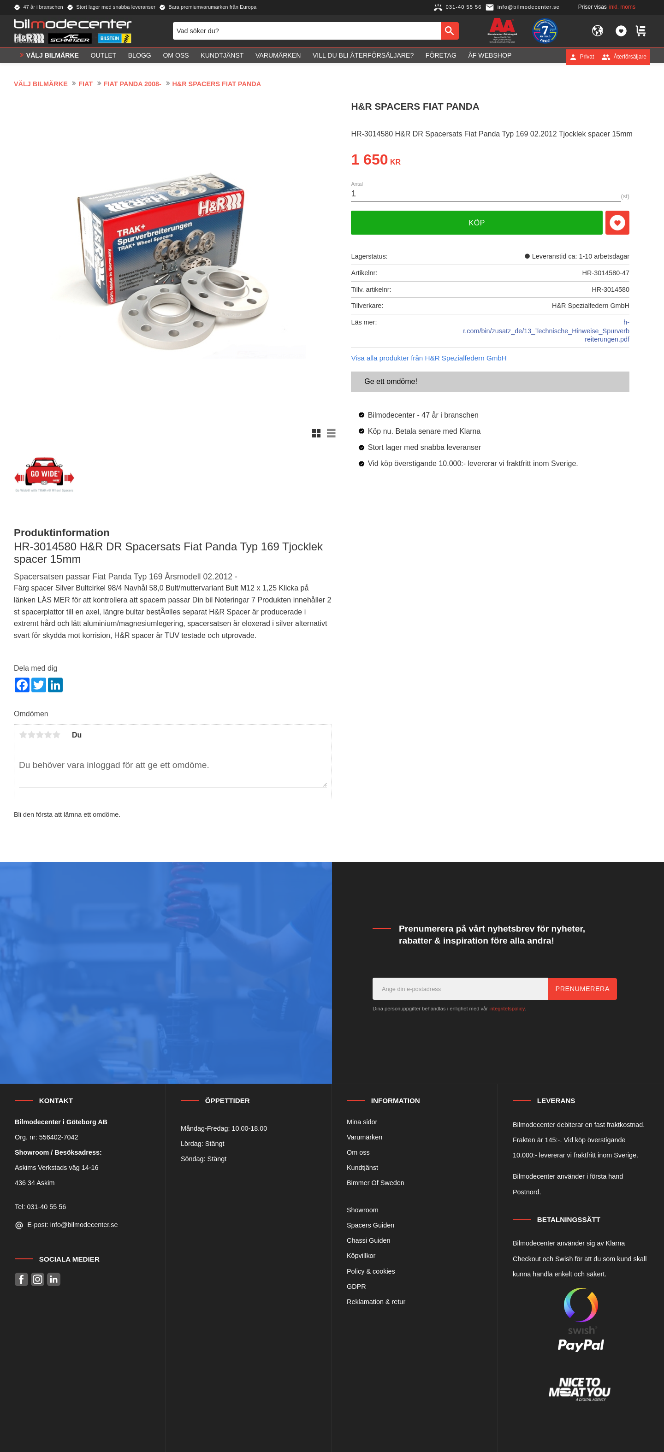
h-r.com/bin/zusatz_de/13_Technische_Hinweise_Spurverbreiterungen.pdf (546, 331)
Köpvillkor (361, 1255)
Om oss (358, 1152)
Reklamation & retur (376, 1301)
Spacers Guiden (370, 1225)
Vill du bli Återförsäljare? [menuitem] (363, 56)
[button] (621, 31)
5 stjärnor (56, 735)
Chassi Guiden (368, 1240)
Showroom (363, 1210)
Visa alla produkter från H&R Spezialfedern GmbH (428, 358)
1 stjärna (23, 735)
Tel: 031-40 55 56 (40, 1206)
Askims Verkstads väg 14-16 (57, 1167)
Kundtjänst (362, 1167)
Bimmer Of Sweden (375, 1182)
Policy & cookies (371, 1271)
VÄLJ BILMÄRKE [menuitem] (52, 56)
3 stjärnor (40, 735)
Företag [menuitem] (441, 56)
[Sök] (450, 31)
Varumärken (364, 1137)
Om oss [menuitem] (176, 56)
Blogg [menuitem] (139, 56)
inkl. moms (622, 7)
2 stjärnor (31, 735)
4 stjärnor (48, 735)
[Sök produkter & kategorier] (307, 31)
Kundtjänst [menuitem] (222, 56)
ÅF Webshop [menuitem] (489, 56)
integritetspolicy (506, 1008)
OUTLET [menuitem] (104, 56)
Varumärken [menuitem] (278, 56)
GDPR (356, 1286)
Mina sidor (362, 1122)
